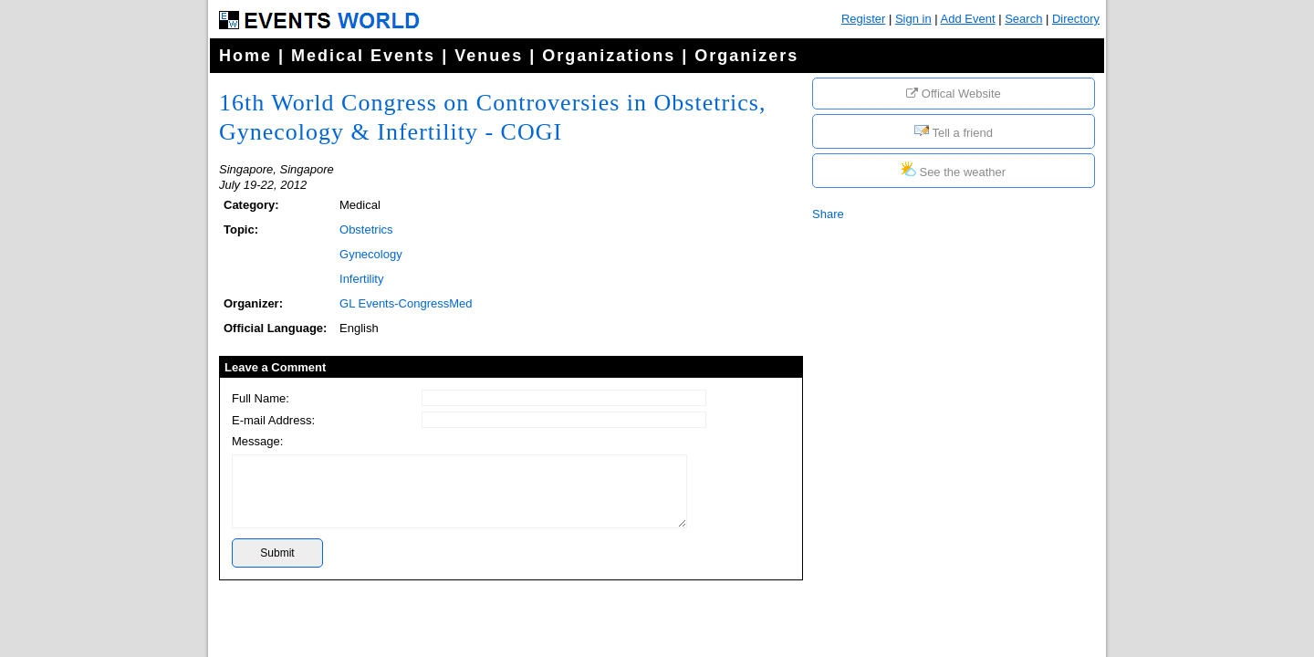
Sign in (913, 19)
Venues (488, 56)
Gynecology (370, 254)
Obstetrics (366, 229)
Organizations (608, 56)
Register (863, 19)
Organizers (746, 56)
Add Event (968, 19)
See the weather (954, 170)
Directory (1076, 19)
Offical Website (953, 93)
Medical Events (363, 56)
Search (1023, 19)
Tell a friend (953, 131)
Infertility (361, 279)
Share (828, 214)
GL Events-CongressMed (405, 303)
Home (245, 56)
